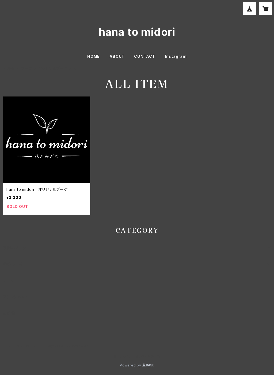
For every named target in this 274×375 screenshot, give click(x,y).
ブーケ (26, 68)
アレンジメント (15, 297)
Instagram (176, 56)
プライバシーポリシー (23, 346)
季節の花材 (13, 264)
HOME (93, 56)
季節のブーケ (14, 248)
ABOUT (116, 56)
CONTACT (144, 56)
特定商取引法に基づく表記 (68, 346)
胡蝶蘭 (9, 313)
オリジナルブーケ (52, 68)
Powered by (137, 365)
